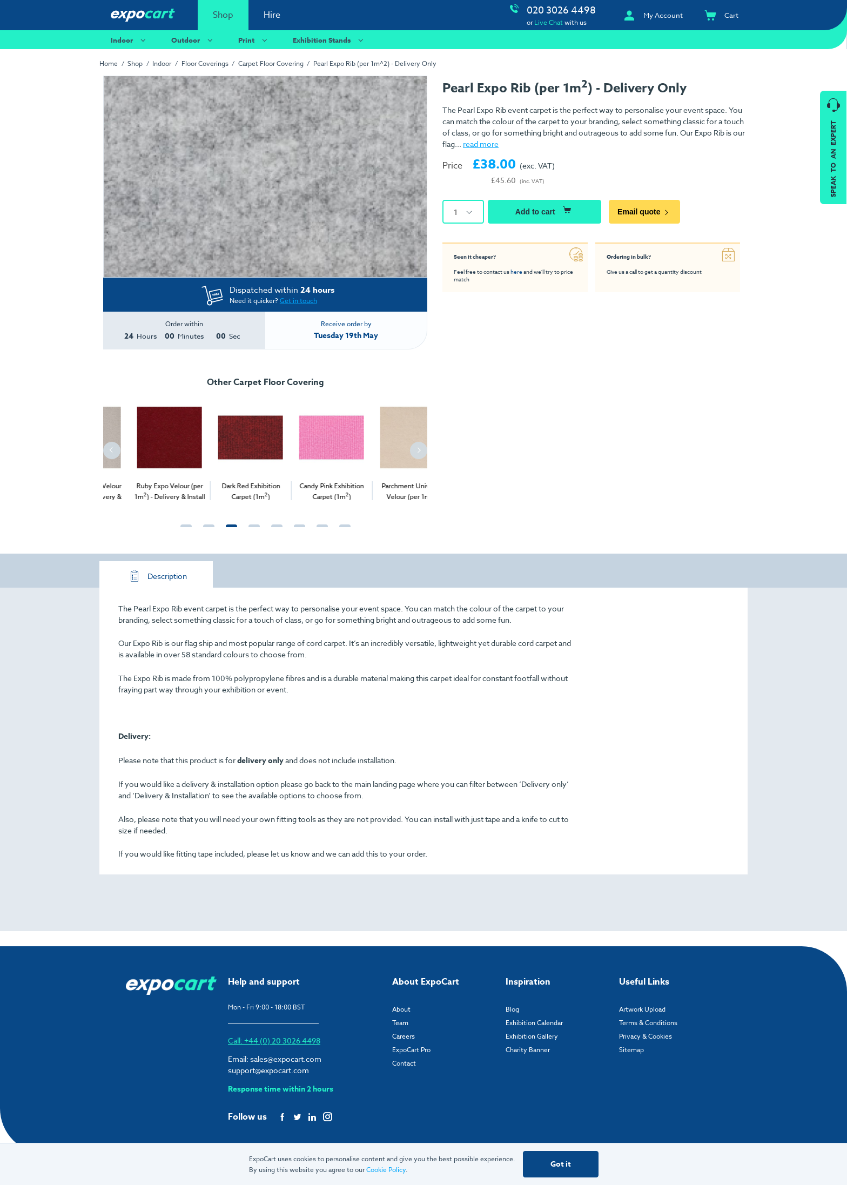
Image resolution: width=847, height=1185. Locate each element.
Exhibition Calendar (534, 1022)
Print (254, 40)
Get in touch (298, 300)
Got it (560, 1164)
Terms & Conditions (648, 1022)
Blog (512, 1009)
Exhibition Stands (329, 40)
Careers (403, 1036)
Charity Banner (528, 1049)
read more (481, 144)
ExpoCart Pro (411, 1049)
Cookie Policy (386, 1169)
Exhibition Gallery (532, 1036)
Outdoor (193, 40)
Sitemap (631, 1049)
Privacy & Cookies (645, 1036)
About (401, 1009)
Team (400, 1022)
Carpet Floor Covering (271, 63)
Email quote (644, 211)
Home (108, 63)
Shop (223, 15)
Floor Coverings (205, 63)
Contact (404, 1063)
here (516, 271)
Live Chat (548, 22)
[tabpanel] (143, 448)
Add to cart (544, 210)
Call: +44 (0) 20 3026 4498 (274, 1040)
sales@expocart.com (285, 1059)
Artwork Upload (642, 1009)
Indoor (130, 40)
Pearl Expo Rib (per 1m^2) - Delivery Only (374, 63)
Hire (272, 15)
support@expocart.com (268, 1070)
